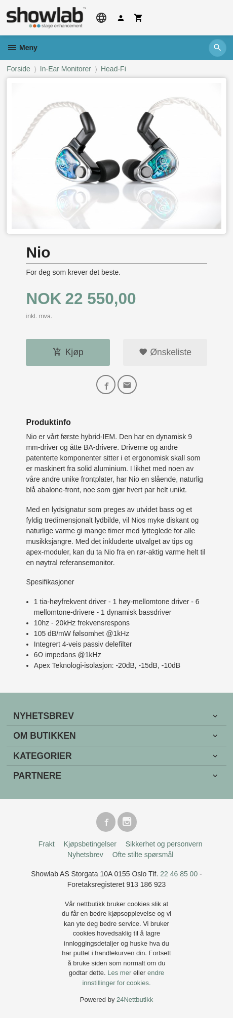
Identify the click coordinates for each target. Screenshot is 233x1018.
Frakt (46, 844)
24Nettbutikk (134, 999)
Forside (18, 69)
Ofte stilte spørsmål (143, 855)
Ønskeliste (165, 352)
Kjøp (68, 352)
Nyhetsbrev (85, 855)
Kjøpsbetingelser (90, 844)
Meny (22, 48)
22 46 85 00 (179, 874)
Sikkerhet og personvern (164, 844)
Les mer (120, 973)
